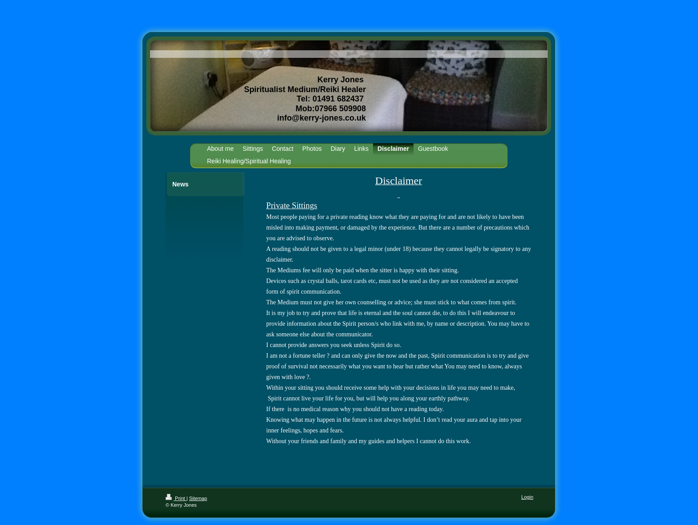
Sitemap (198, 498)
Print (176, 498)
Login (527, 497)
